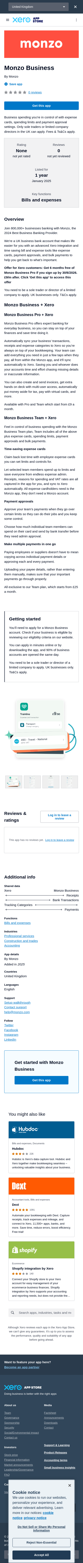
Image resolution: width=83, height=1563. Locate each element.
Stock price (11, 1454)
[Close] (75, 6)
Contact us (10, 1437)
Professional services (19, 936)
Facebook (11, 1030)
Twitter (9, 1025)
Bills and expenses (17, 923)
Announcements (54, 1417)
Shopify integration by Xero (32, 1268)
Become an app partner (21, 1367)
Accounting (12, 945)
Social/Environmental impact (21, 1432)
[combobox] (46, 1313)
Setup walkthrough (17, 1002)
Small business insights (59, 1467)
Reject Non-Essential (41, 1542)
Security (9, 1427)
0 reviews (35, 92)
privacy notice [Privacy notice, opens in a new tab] (35, 1518)
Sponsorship (11, 1422)
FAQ (7, 1474)
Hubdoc (18, 1148)
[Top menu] (76, 19)
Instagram (11, 1034)
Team (7, 1412)
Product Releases (55, 1452)
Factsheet (50, 1412)
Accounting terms (56, 1460)
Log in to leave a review (59, 816)
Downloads (51, 1422)
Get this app (41, 105)
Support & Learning (57, 1445)
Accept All (41, 1555)
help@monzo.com (17, 1012)
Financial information (17, 1459)
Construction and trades (21, 941)
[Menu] (7, 20)
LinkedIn (10, 1039)
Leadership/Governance (19, 1469)
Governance (11, 1417)
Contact (49, 1427)
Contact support (15, 1007)
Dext (15, 1204)
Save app (13, 84)
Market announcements (18, 1464)
